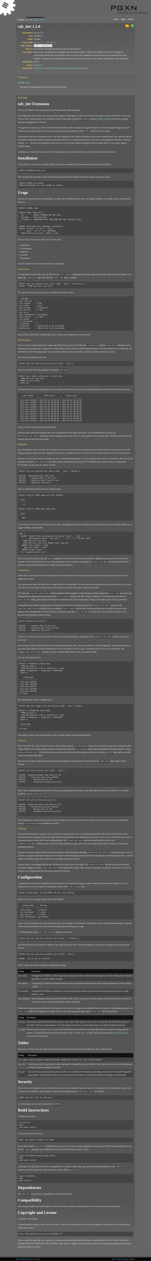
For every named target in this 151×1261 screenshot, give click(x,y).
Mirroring (124, 1259)
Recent (131, 19)
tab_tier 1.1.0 (36, 19)
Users (116, 19)
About (114, 1259)
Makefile (70, 68)
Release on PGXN (34, 1259)
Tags (123, 19)
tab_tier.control (82, 68)
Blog (17, 1259)
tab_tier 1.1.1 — (45, 42)
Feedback (132, 1259)
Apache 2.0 (38, 65)
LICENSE (49, 68)
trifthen (21, 19)
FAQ (118, 1259)
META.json (59, 68)
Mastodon (23, 1259)
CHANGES (38, 68)
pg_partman (105, 119)
